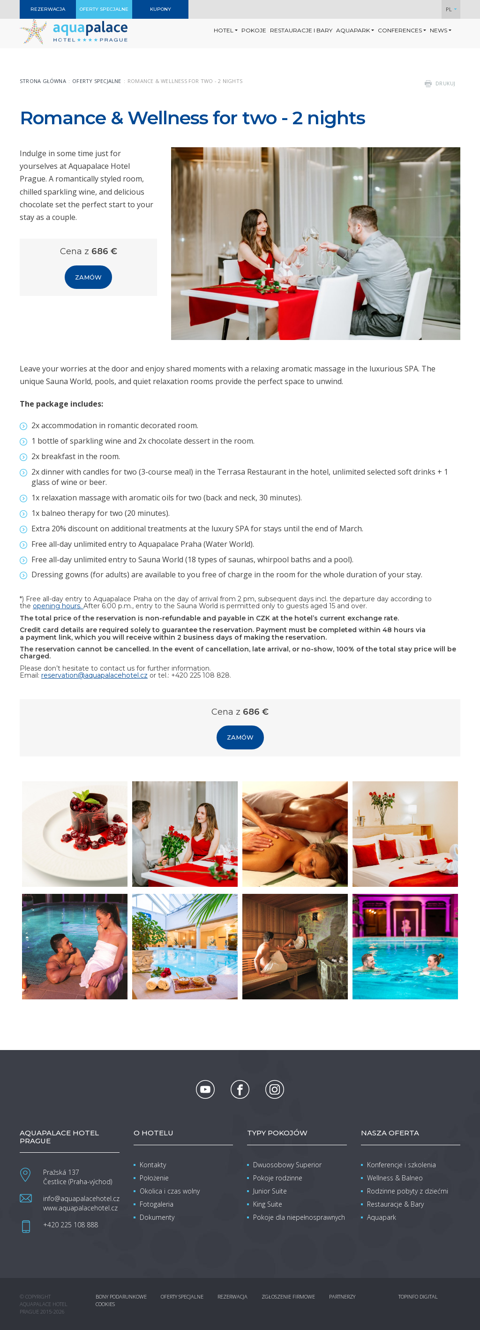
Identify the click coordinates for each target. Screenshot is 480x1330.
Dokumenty (157, 1217)
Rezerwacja (233, 1296)
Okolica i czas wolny (170, 1190)
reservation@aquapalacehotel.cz (94, 675)
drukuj (445, 83)
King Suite (267, 1204)
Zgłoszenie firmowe (288, 1296)
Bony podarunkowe (121, 1296)
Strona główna (43, 80)
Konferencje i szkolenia (401, 1164)
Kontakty (153, 1164)
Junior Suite (270, 1190)
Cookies (105, 1303)
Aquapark (381, 1217)
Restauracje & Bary (395, 1204)
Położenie (154, 1177)
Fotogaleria (156, 1204)
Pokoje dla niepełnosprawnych (299, 1217)
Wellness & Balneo (395, 1177)
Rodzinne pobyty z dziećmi (407, 1190)
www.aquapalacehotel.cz (80, 1207)
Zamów (88, 277)
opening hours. (58, 606)
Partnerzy (342, 1296)
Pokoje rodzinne (277, 1177)
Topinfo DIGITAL (418, 1296)
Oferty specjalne (96, 80)
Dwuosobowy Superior (287, 1164)
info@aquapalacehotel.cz (81, 1198)
